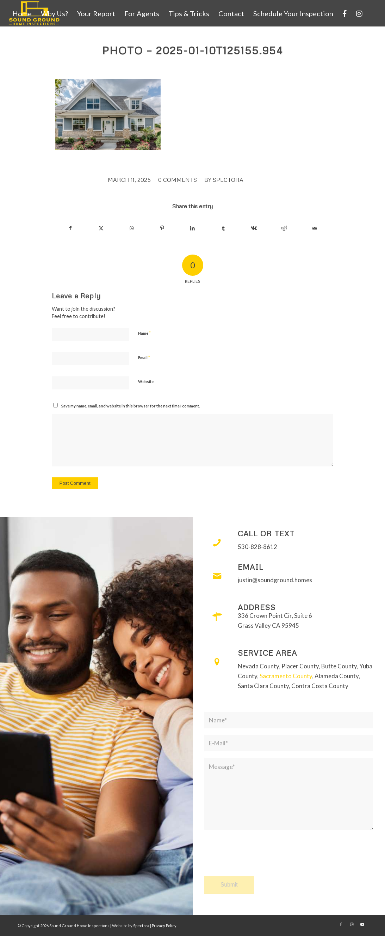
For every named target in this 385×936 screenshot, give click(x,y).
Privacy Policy (164, 925)
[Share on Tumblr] (223, 228)
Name (144, 333)
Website (146, 381)
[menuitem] (22, 13)
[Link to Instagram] (351, 924)
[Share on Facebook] (70, 228)
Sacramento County (286, 676)
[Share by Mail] (315, 228)
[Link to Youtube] (362, 924)
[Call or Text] (217, 543)
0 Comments (177, 179)
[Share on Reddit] (284, 228)
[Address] (217, 616)
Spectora (228, 179)
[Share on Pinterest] (162, 228)
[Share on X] (101, 228)
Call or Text (266, 533)
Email (144, 357)
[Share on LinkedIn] (193, 228)
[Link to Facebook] (341, 924)
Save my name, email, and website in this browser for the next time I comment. (130, 406)
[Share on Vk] (253, 228)
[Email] (217, 576)
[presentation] (257, 859)
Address (256, 607)
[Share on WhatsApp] (132, 228)
